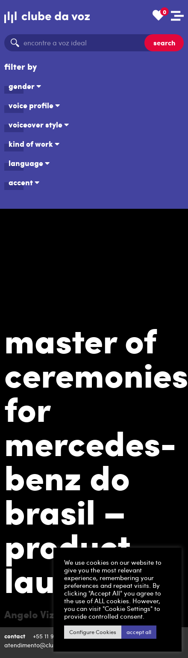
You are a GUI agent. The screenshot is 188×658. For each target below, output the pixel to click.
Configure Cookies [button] (73, 632)
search (164, 42)
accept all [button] (119, 632)
